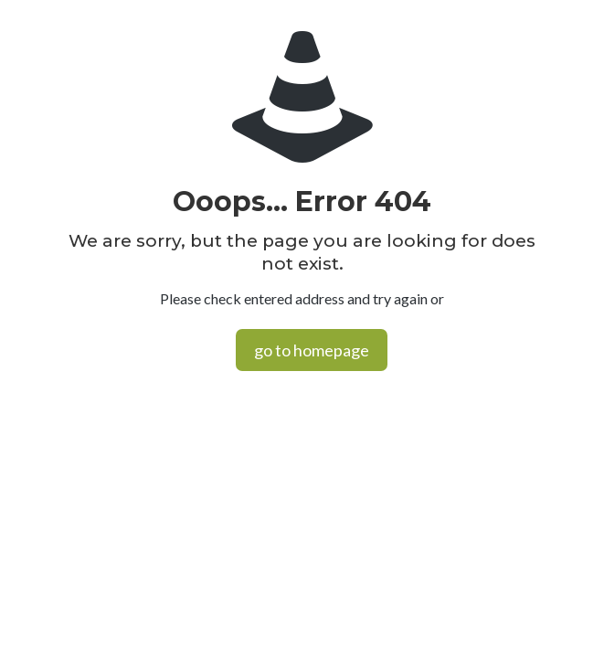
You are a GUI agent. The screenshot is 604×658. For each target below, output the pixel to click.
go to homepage (311, 350)
